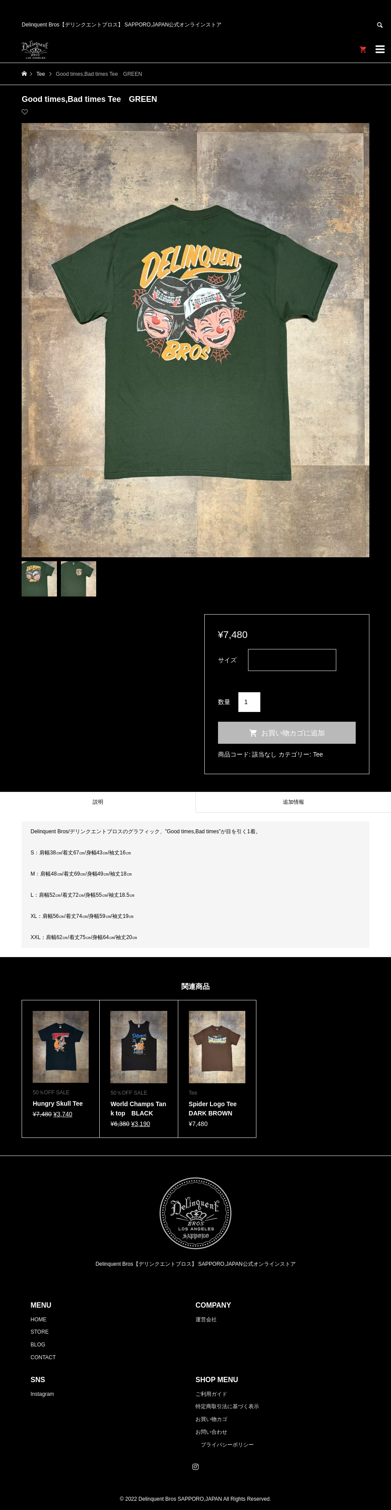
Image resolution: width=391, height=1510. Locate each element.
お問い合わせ (211, 1432)
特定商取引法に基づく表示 (227, 1406)
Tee (318, 754)
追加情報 (293, 802)
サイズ (227, 660)
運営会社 (206, 1319)
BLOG (37, 1345)
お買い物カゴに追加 (293, 733)
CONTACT (43, 1357)
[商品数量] (249, 702)
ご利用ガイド (211, 1394)
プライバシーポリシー (227, 1445)
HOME (38, 1319)
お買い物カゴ (211, 1419)
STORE (39, 1332)
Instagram (42, 1394)
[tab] (98, 802)
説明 (98, 802)
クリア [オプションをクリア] (227, 677)
